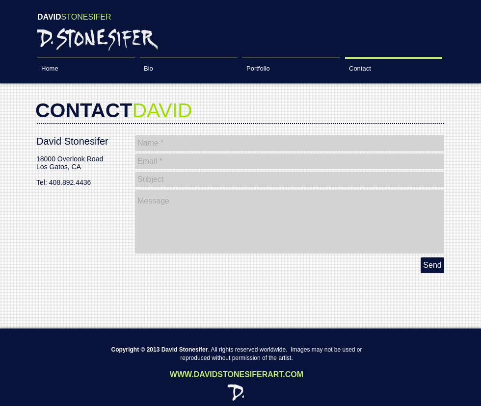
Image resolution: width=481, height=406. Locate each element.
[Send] (432, 265)
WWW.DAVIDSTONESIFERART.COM (236, 374)
